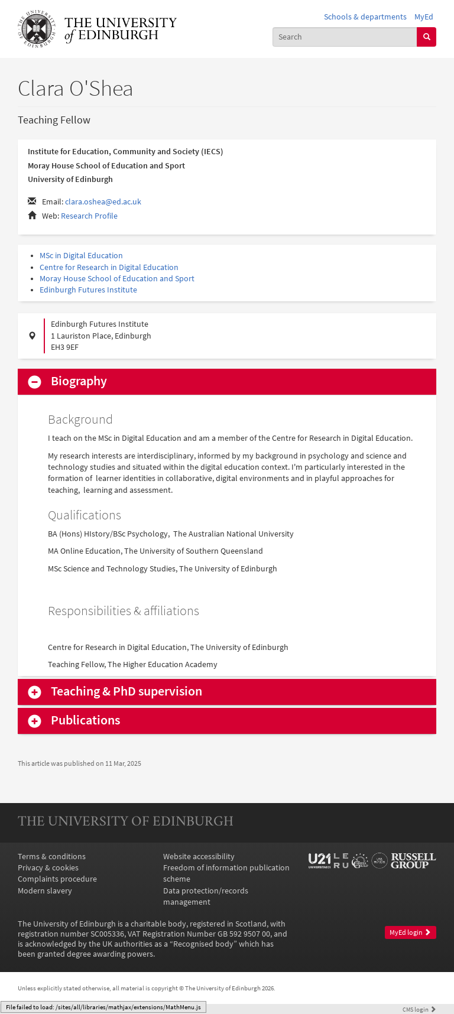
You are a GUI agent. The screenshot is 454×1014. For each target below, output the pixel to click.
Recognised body (203, 944)
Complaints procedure (57, 879)
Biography (79, 381)
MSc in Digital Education (81, 256)
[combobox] (345, 37)
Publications (85, 720)
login (419, 1009)
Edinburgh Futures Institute (88, 290)
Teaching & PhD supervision (126, 691)
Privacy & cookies (48, 868)
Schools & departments (365, 17)
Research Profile (89, 216)
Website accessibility (199, 857)
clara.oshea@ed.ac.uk (103, 202)
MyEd (423, 17)
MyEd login (410, 932)
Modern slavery (45, 891)
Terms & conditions (52, 857)
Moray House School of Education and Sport (117, 279)
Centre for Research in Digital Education (109, 267)
